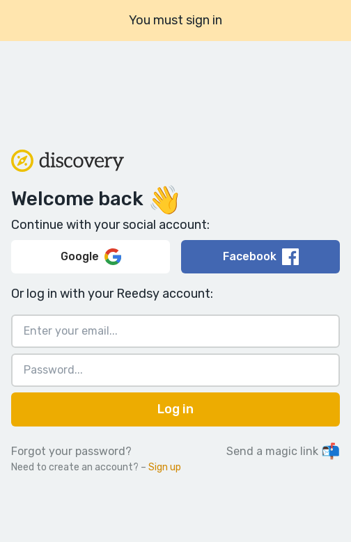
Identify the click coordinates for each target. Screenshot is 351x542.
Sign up (164, 467)
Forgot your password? (71, 451)
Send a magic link (283, 451)
